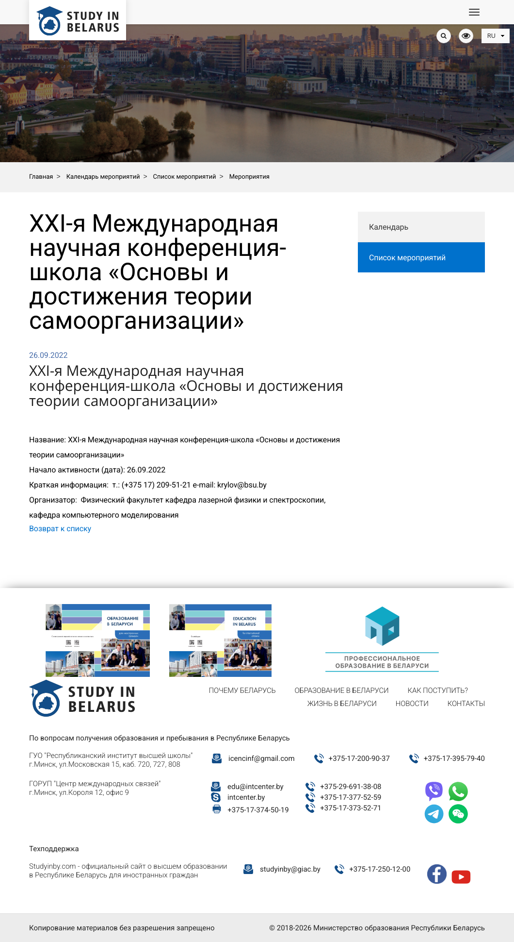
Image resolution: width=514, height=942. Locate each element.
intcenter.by (246, 797)
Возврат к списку (60, 528)
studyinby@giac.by (290, 869)
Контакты (466, 703)
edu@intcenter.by (255, 786)
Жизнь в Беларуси (342, 703)
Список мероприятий (407, 257)
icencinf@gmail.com (261, 758)
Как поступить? (438, 690)
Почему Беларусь (242, 690)
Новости (412, 703)
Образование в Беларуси (342, 690)
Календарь (388, 227)
